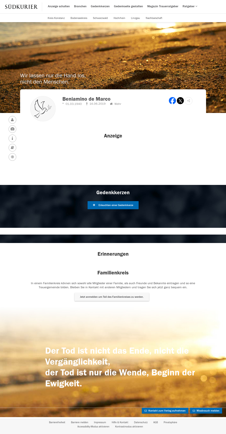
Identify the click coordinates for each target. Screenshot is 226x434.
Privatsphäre (170, 422)
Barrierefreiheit (57, 422)
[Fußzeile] (113, 424)
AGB (155, 422)
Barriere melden (79, 422)
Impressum (100, 422)
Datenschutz (141, 422)
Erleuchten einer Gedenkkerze (113, 205)
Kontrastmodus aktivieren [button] (129, 426)
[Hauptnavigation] (113, 7)
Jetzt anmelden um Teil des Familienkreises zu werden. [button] (112, 296)
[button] (188, 101)
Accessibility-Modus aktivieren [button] (93, 426)
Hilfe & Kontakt (120, 422)
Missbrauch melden (206, 410)
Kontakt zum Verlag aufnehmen (165, 410)
